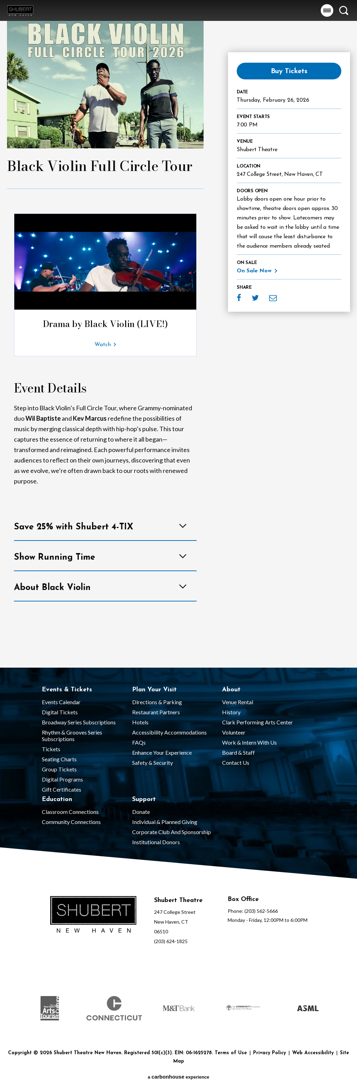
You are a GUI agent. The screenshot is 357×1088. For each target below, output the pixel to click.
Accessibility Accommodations (169, 732)
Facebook (239, 297)
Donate (141, 811)
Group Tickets (59, 769)
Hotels (140, 722)
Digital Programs (62, 779)
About (231, 689)
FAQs (139, 742)
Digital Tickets (60, 712)
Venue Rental (237, 702)
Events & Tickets (67, 689)
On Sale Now (254, 271)
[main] (178, 334)
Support (144, 799)
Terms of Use (231, 1053)
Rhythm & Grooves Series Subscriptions (72, 735)
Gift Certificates (61, 789)
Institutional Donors (156, 842)
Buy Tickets (289, 71)
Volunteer (233, 732)
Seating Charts (59, 759)
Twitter (255, 297)
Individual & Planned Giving (164, 821)
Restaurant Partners (156, 712)
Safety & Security (152, 762)
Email (273, 297)
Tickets (51, 749)
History (231, 712)
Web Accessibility (313, 1053)
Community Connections (71, 821)
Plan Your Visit (154, 689)
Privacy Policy (269, 1053)
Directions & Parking (157, 702)
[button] (327, 10)
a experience (179, 1076)
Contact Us (235, 762)
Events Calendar (61, 702)
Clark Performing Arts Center (257, 722)
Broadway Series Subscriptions (79, 722)
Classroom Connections (70, 811)
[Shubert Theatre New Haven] (93, 915)
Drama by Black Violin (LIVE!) (105, 324)
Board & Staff (238, 752)
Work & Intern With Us (249, 742)
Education (57, 799)
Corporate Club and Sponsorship (171, 832)
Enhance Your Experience (162, 752)
